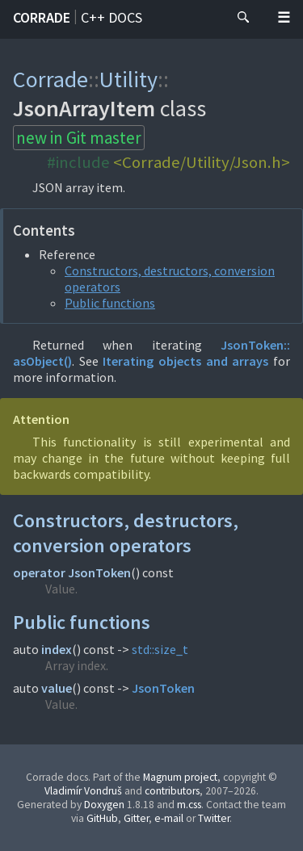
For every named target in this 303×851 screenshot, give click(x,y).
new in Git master (78, 138)
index (56, 649)
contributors (172, 791)
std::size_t (160, 649)
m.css (189, 804)
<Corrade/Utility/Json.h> (201, 162)
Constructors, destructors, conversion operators (125, 533)
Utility (128, 79)
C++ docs (111, 17)
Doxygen (104, 804)
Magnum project (180, 777)
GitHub (102, 818)
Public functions (110, 303)
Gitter (136, 818)
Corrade (41, 17)
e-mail (168, 818)
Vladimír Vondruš (83, 791)
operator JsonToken (72, 572)
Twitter (213, 818)
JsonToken (163, 688)
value (56, 688)
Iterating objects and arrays (185, 361)
